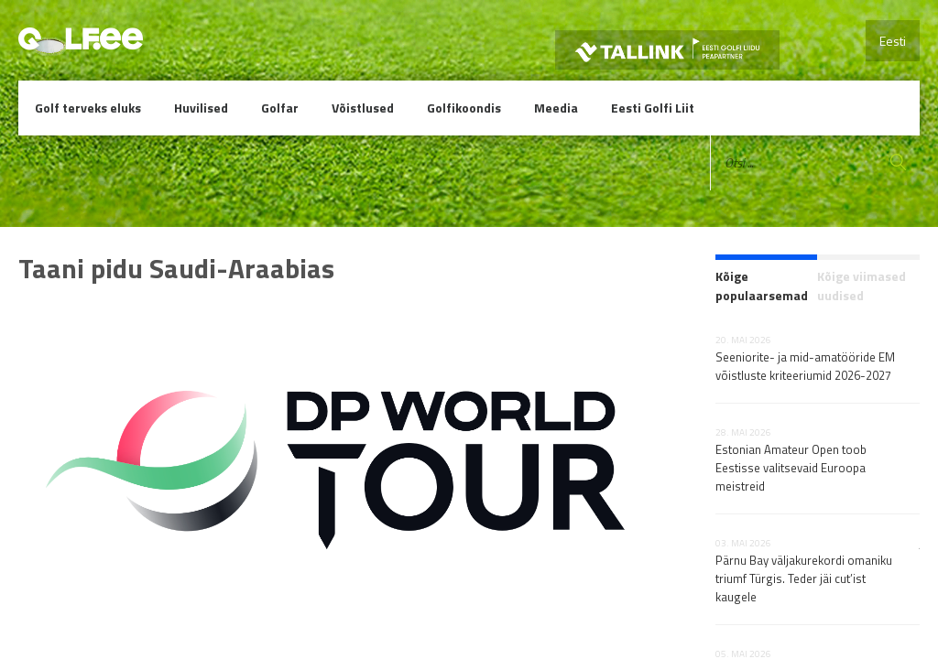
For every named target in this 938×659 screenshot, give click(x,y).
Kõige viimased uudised (861, 285)
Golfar (280, 107)
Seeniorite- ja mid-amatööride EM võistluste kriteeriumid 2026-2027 (805, 366)
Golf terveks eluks (88, 107)
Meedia (556, 107)
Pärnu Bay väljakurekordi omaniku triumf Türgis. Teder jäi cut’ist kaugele (803, 578)
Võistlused (363, 107)
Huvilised (201, 107)
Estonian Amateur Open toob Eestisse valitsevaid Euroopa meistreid (791, 467)
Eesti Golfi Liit (652, 107)
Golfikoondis (464, 107)
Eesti (892, 40)
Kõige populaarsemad (761, 285)
